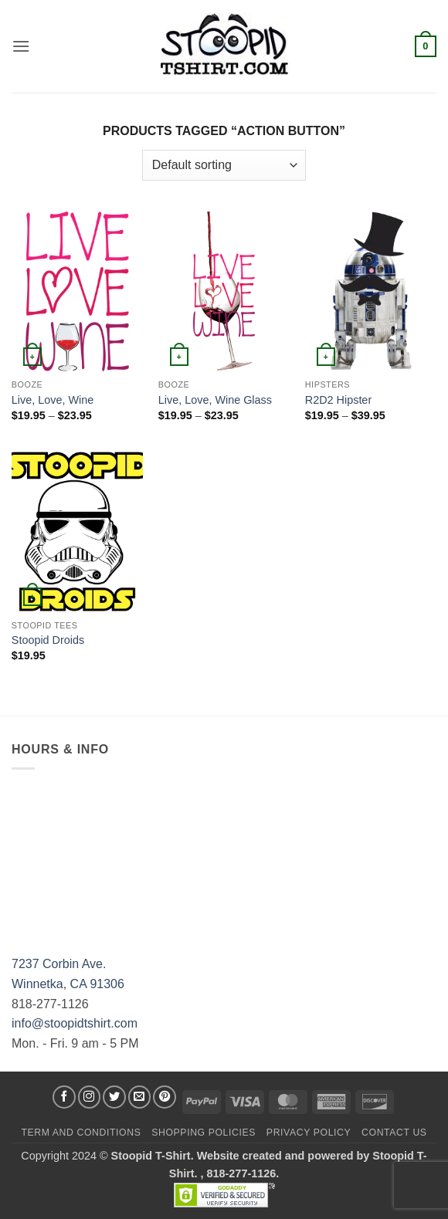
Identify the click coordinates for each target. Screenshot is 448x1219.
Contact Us (394, 1132)
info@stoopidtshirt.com (74, 1023)
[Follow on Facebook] (64, 1097)
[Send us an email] (139, 1097)
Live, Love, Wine (52, 400)
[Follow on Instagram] (89, 1097)
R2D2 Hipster (338, 400)
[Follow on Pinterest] (164, 1097)
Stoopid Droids (48, 640)
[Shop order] (224, 165)
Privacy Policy (308, 1132)
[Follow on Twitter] (114, 1097)
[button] (21, 46)
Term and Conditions (81, 1132)
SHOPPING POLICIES (203, 1132)
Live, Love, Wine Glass (215, 400)
